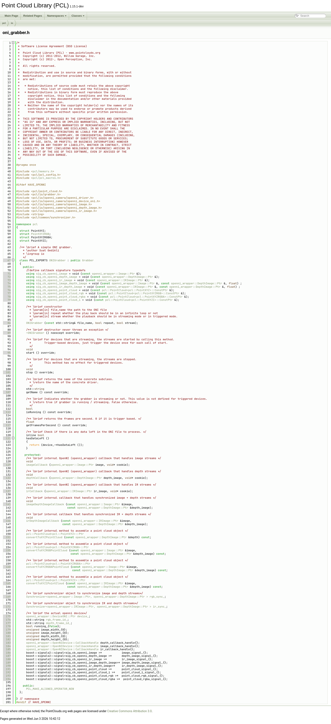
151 (7, 537)
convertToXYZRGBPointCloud (46, 550)
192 (7, 672)
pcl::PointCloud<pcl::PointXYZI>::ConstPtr (139, 300)
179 (7, 629)
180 (7, 633)
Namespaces (56, 15)
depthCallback (36, 478)
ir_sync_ (159, 606)
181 (7, 636)
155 (7, 550)
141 (7, 504)
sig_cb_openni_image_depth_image (61, 283)
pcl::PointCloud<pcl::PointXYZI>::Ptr (55, 580)
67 (7, 260)
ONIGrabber (57, 260)
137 (7, 491)
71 (7, 273)
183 (7, 643)
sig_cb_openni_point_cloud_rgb (60, 293)
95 (7, 352)
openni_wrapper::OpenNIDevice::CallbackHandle (62, 643)
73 (7, 280)
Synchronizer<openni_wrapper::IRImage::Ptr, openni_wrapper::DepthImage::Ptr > (88, 606)
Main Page (11, 15)
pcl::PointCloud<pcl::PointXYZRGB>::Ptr (57, 547)
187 (7, 656)
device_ (83, 616)
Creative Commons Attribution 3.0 (129, 711)
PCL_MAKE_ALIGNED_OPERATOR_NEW (50, 689)
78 (7, 296)
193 (7, 675)
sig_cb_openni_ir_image (54, 280)
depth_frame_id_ (58, 623)
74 (7, 283)
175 (7, 616)
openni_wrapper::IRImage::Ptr (120, 280)
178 (7, 626)
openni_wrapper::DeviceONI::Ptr (51, 616)
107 (7, 392)
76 (7, 290)
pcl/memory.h (43, 171)
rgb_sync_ (157, 596)
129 (7, 465)
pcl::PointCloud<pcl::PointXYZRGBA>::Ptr (58, 563)
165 (7, 583)
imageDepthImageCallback (45, 504)
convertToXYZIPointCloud (45, 583)
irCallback (34, 491)
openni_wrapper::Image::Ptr (113, 273)
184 (7, 646)
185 (7, 649)
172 (7, 606)
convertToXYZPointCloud (44, 537)
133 (7, 478)
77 (7, 293)
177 (7, 623)
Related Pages (32, 15)
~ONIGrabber (35, 333)
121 (7, 438)
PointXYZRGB (40, 234)
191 (7, 669)
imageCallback (36, 465)
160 (7, 567)
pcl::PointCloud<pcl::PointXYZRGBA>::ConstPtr (146, 296)
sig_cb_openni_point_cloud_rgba (60, 296)
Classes (78, 15)
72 (7, 277)
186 (7, 652)
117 (7, 425)
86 (7, 323)
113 (7, 412)
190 (7, 666)
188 (7, 659)
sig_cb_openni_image (51, 273)
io (12, 23)
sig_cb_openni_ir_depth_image (59, 287)
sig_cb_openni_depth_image (56, 277)
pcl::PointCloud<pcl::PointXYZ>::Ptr (55, 534)
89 (7, 333)
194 (7, 679)
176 (7, 619)
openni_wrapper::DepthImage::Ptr (127, 277)
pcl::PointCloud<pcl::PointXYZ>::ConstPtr (135, 290)
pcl (4, 23)
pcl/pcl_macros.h (46, 178)
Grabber (88, 260)
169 (7, 596)
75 (7, 287)
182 (7, 639)
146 (7, 521)
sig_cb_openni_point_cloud (56, 290)
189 (7, 662)
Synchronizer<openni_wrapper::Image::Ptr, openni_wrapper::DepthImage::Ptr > (87, 596)
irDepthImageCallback (42, 521)
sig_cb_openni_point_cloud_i (58, 300)
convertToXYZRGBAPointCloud (47, 567)
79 (7, 300)
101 (7, 372)
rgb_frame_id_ (56, 619)
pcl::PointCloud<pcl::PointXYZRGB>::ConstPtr (144, 293)
